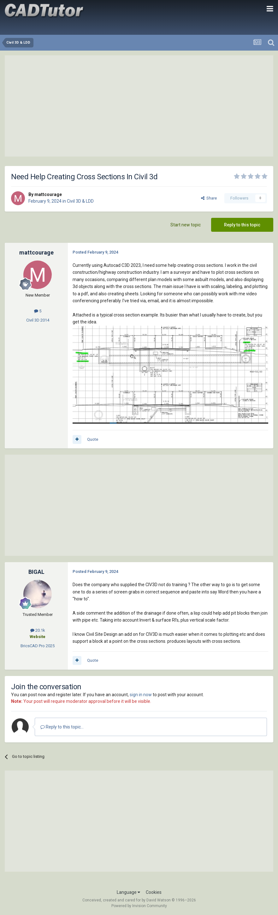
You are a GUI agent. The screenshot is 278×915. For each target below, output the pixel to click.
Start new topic (185, 224)
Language (128, 892)
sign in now (141, 694)
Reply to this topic (242, 224)
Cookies (154, 892)
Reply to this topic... (62, 726)
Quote (92, 439)
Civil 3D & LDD (80, 201)
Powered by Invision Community (139, 906)
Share (209, 198)
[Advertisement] (139, 106)
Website (37, 636)
